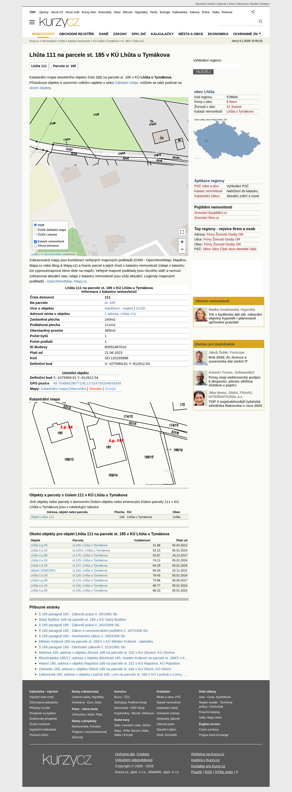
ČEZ (127, 697)
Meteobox (243, 3)
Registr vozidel (208, 702)
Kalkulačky (162, 34)
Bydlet (254, 3)
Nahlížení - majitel (119, 308)
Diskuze (227, 12)
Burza (118, 697)
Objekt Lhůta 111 (42, 517)
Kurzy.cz (34, 41)
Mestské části (246, 249)
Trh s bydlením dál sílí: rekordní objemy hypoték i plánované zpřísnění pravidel (235, 318)
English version (209, 724)
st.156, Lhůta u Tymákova (90, 590)
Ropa (117, 730)
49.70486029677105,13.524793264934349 (87, 383)
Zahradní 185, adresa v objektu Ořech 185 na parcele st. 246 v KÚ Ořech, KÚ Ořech (105, 669)
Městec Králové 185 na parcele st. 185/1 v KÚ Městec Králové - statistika (96, 641)
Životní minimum (39, 724)
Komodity (104, 12)
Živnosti (221, 234)
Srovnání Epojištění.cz (210, 213)
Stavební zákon (166, 729)
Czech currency (209, 729)
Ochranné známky (250, 34)
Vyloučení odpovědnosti (134, 760)
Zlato (117, 12)
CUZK (141, 308)
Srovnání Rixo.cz (206, 218)
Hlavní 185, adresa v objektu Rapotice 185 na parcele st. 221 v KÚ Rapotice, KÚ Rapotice (109, 663)
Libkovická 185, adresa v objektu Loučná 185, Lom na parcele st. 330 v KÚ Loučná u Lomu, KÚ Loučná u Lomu (114, 674)
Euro (90, 702)
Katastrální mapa (54, 389)
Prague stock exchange (213, 735)
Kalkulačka (180, 12)
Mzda (90, 714)
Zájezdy (221, 3)
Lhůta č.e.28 (39, 575)
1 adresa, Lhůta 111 (120, 314)
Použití (196, 772)
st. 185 (110, 303)
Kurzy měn (89, 12)
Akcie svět (72, 12)
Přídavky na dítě (39, 708)
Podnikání (163, 691)
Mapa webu (214, 717)
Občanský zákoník (168, 718)
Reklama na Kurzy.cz (207, 754)
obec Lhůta (204, 92)
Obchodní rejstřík (205, 3)
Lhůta (62, 41)
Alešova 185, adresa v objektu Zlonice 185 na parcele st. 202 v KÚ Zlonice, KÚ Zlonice (107, 652)
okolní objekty (40, 88)
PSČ (178, 697)
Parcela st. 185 (64, 66)
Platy (99, 714)
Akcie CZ (57, 12)
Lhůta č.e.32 (39, 550)
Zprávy (44, 12)
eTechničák (216, 706)
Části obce (227, 249)
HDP (133, 708)
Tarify (154, 12)
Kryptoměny (121, 713)
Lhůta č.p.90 (39, 590)
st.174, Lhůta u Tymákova (90, 580)
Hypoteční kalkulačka (42, 729)
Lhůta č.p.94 (39, 545)
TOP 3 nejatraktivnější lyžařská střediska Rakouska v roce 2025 (235, 404)
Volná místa (89, 709)
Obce (207, 249)
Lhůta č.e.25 (39, 565)
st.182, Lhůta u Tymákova (90, 570)
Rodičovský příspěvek (43, 718)
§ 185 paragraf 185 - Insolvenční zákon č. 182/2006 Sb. (82, 636)
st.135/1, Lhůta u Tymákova (91, 550)
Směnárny (78, 702)
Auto (202, 697)
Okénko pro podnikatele (215, 344)
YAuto (231, 3)
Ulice (215, 249)
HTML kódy (224, 772)
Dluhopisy (120, 702)
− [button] (182, 249)
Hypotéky (141, 12)
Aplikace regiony (209, 181)
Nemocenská (80, 726)
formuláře (171, 735)
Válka (215, 12)
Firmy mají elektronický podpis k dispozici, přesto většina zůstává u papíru (234, 381)
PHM (126, 730)
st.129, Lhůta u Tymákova (90, 560)
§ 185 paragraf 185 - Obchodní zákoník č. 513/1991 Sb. (82, 647)
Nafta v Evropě (123, 735)
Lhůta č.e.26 (39, 560)
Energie (165, 12)
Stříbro (146, 725)
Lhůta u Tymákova (240, 111)
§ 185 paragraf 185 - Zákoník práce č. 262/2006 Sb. (79, 625)
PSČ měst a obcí (206, 186)
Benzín (135, 730)
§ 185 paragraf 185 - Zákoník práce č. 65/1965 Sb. (78, 614)
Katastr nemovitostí (208, 191)
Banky (76, 691)
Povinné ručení (38, 735)
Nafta (145, 730)
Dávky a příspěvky (84, 721)
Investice (120, 691)
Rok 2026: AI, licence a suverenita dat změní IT (228, 359)
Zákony (194, 12)
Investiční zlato (131, 725)
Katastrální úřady (167, 708)
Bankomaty (91, 691)
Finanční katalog (209, 712)
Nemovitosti (49, 41)
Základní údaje (126, 83)
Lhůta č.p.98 (39, 555)
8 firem (232, 102)
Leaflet (35, 254)
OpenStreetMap (52, 254)
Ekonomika (218, 34)
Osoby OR (235, 234)
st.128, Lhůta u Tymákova (90, 575)
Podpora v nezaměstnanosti (89, 732)
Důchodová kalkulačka (43, 702)
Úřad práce (79, 714)
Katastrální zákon (207, 196)
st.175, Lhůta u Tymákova (90, 555)
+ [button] (182, 242)
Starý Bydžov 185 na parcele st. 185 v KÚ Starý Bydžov (82, 619)
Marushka (78, 389)
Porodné (95, 726)
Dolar (98, 702)
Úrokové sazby (81, 697)
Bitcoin (128, 12)
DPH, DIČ (139, 34)
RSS (208, 772)
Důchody (77, 737)
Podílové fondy (137, 702)
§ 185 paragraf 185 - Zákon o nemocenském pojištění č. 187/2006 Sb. (93, 631)
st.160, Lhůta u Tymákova (90, 545)
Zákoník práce (165, 724)
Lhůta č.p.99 (39, 580)
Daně (104, 34)
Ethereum (148, 713)
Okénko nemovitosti (212, 301)
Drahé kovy (122, 720)
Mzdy (141, 708)
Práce (206, 12)
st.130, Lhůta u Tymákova (90, 585)
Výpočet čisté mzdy (41, 697)
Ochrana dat (125, 754)
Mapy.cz (80, 281)
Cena (210, 697)
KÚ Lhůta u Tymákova (106, 41)
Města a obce (190, 34)
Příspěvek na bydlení (42, 713)
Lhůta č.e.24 (39, 585)
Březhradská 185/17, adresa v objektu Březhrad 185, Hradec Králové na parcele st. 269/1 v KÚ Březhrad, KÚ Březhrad (114, 658)
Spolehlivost (223, 697)
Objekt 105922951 (43, 570)
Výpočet (52, 691)
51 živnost (234, 107)
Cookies (143, 754)
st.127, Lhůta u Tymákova (90, 565)
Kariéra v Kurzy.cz (205, 760)
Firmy (211, 234)
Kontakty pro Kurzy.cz (208, 766)
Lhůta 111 (39, 66)
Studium (265, 3)
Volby (202, 717)
